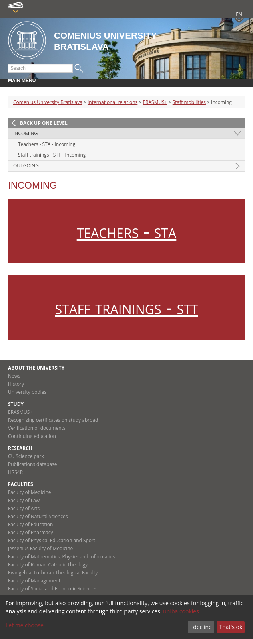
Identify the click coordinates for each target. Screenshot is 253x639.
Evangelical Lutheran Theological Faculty (53, 572)
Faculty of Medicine (29, 492)
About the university (36, 367)
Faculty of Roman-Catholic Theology (48, 564)
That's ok (230, 627)
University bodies (27, 392)
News (14, 375)
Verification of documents (37, 428)
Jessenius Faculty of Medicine (40, 548)
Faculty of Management (34, 580)
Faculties (20, 484)
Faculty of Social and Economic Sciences (52, 588)
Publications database (32, 464)
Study (16, 404)
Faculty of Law (24, 500)
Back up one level (44, 123)
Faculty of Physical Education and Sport (51, 540)
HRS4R (15, 472)
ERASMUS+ (155, 102)
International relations (112, 102)
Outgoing (26, 165)
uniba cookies (181, 611)
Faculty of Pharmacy (30, 532)
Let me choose (25, 625)
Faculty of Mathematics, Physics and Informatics (61, 556)
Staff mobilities (189, 102)
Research (20, 448)
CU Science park (26, 456)
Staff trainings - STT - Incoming (52, 154)
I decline (201, 627)
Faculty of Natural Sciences (38, 516)
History (16, 384)
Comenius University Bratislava (47, 102)
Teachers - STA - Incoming (46, 144)
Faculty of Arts (24, 508)
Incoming (25, 133)
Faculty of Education (30, 524)
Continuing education (32, 436)
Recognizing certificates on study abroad (53, 420)
